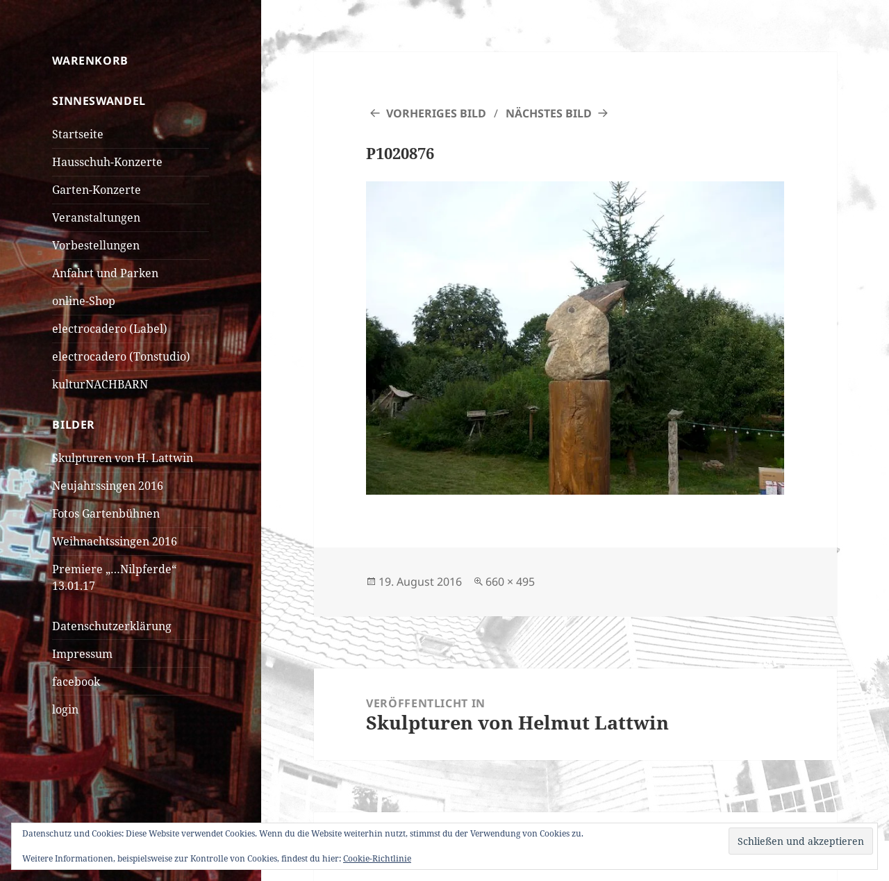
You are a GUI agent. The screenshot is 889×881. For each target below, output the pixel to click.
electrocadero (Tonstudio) (121, 356)
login (65, 709)
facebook (76, 681)
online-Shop (83, 300)
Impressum (82, 653)
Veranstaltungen (96, 217)
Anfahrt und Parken (105, 273)
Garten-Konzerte (96, 189)
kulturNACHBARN (100, 384)
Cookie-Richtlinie (377, 858)
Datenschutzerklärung (112, 626)
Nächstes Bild (549, 113)
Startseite (77, 134)
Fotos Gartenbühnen (106, 513)
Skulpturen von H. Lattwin (122, 458)
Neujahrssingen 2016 (107, 485)
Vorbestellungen (96, 245)
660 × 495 (510, 581)
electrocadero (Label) (109, 328)
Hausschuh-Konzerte (107, 162)
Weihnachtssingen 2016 (114, 541)
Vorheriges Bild (436, 113)
